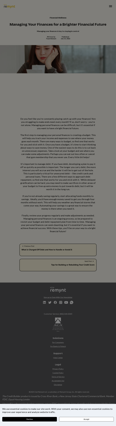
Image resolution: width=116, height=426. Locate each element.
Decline (29, 419)
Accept (86, 419)
